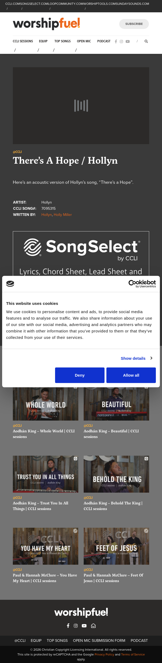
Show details (133, 358)
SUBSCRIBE (134, 24)
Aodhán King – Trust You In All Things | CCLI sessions (40, 505)
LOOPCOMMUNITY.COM (65, 4)
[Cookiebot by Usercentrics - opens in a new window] (132, 284)
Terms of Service (133, 654)
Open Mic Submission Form (99, 640)
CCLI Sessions (23, 41)
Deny (80, 375)
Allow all (131, 375)
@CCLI (19, 640)
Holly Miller (63, 214)
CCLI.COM (12, 4)
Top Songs (63, 41)
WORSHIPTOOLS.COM (99, 4)
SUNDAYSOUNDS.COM (132, 4)
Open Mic (84, 41)
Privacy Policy (104, 654)
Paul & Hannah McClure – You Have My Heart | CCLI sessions (45, 577)
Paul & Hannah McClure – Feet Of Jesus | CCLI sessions (113, 577)
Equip (43, 41)
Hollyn (46, 214)
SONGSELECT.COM (34, 4)
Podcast (103, 41)
